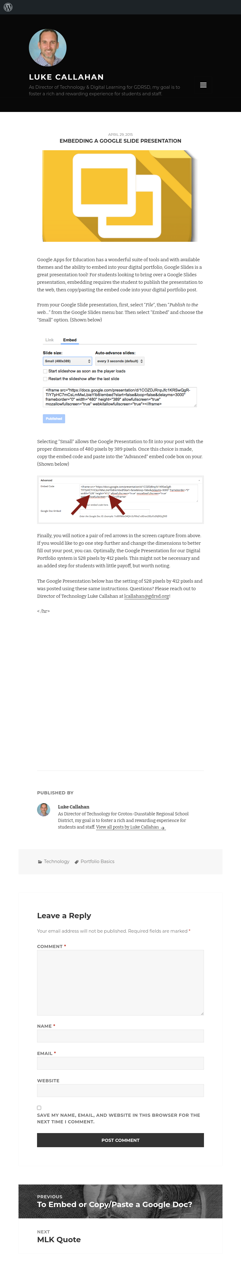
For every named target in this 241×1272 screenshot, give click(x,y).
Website (48, 1081)
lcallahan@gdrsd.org (146, 596)
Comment (51, 946)
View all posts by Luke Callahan (128, 827)
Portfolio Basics (98, 861)
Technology (56, 861)
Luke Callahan (66, 77)
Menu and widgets (203, 85)
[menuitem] (8, 7)
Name (46, 1026)
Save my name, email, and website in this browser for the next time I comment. (118, 1118)
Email (46, 1053)
